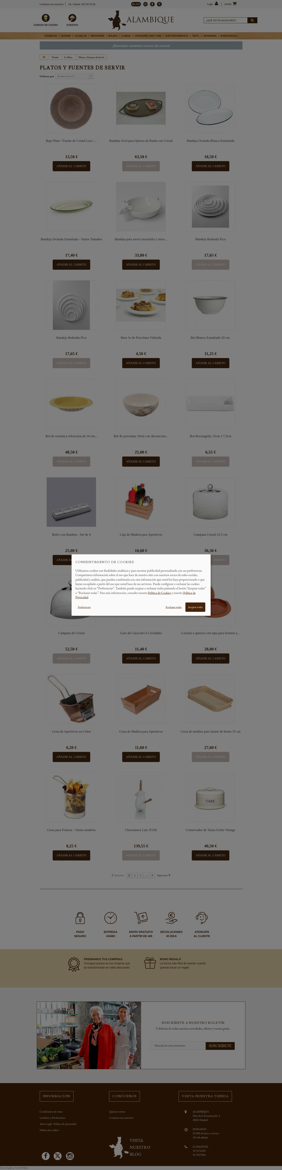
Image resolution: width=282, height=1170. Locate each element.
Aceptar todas (195, 607)
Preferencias (84, 607)
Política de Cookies (159, 593)
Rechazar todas (173, 607)
